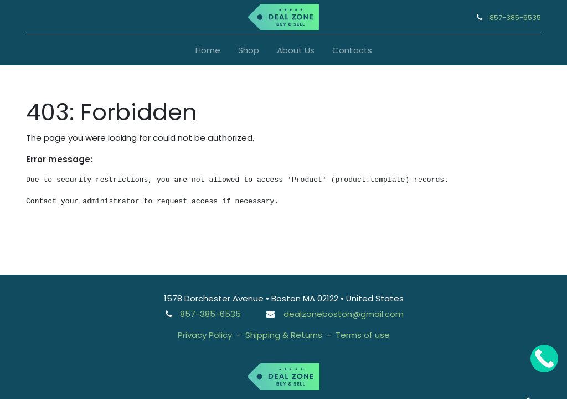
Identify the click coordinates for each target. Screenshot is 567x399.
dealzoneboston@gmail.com (344, 314)
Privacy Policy (205, 335)
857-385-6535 (515, 17)
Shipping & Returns (283, 335)
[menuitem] (208, 50)
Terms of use (363, 335)
